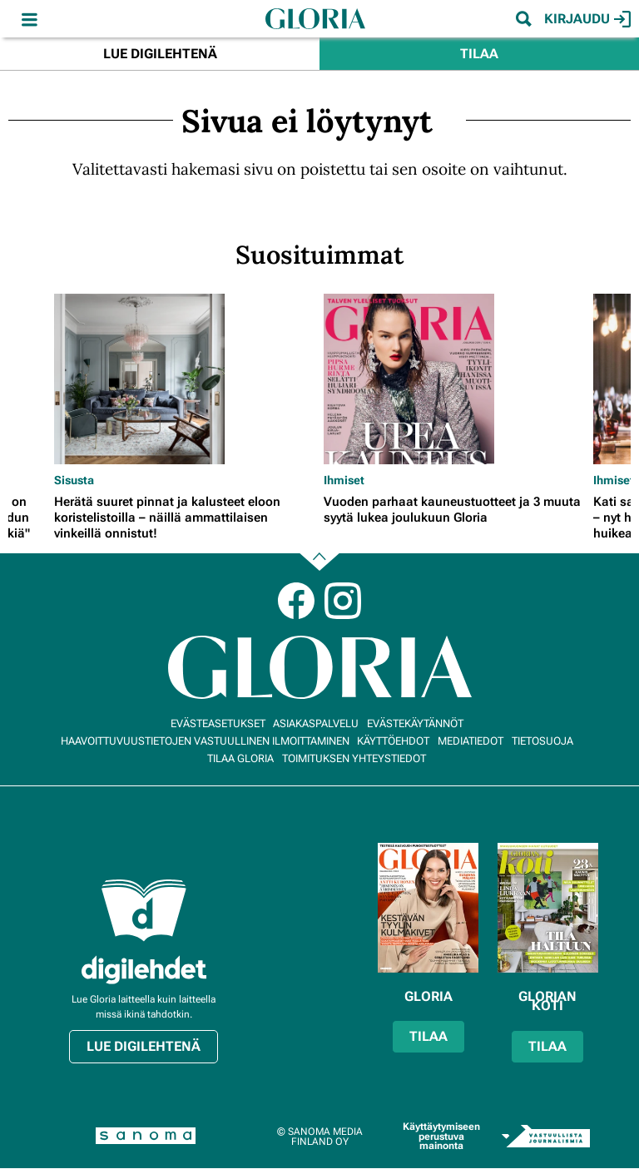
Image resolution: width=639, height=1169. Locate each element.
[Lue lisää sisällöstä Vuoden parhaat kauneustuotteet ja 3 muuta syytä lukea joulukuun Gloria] (454, 379)
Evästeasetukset (218, 723)
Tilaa (479, 54)
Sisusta (74, 480)
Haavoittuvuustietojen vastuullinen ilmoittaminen (205, 741)
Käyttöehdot (393, 741)
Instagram (342, 600)
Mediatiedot (470, 741)
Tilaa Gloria (240, 758)
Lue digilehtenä (160, 54)
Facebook (296, 600)
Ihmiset (344, 480)
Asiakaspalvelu (316, 723)
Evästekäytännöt (415, 723)
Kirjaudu (587, 19)
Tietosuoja (542, 741)
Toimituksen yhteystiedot (354, 758)
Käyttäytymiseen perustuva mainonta (441, 1136)
